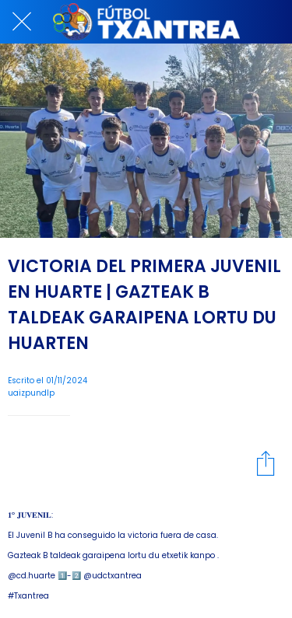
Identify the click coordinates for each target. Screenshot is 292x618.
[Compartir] (265, 462)
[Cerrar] (21, 21)
